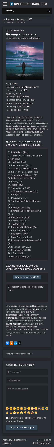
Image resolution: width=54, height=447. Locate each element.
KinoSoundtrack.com (28, 4)
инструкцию (11, 318)
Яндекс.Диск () (27, 277)
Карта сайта (20, 440)
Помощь (7, 443)
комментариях (32, 309)
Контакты (7, 440)
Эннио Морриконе (27, 87)
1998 (26, 90)
